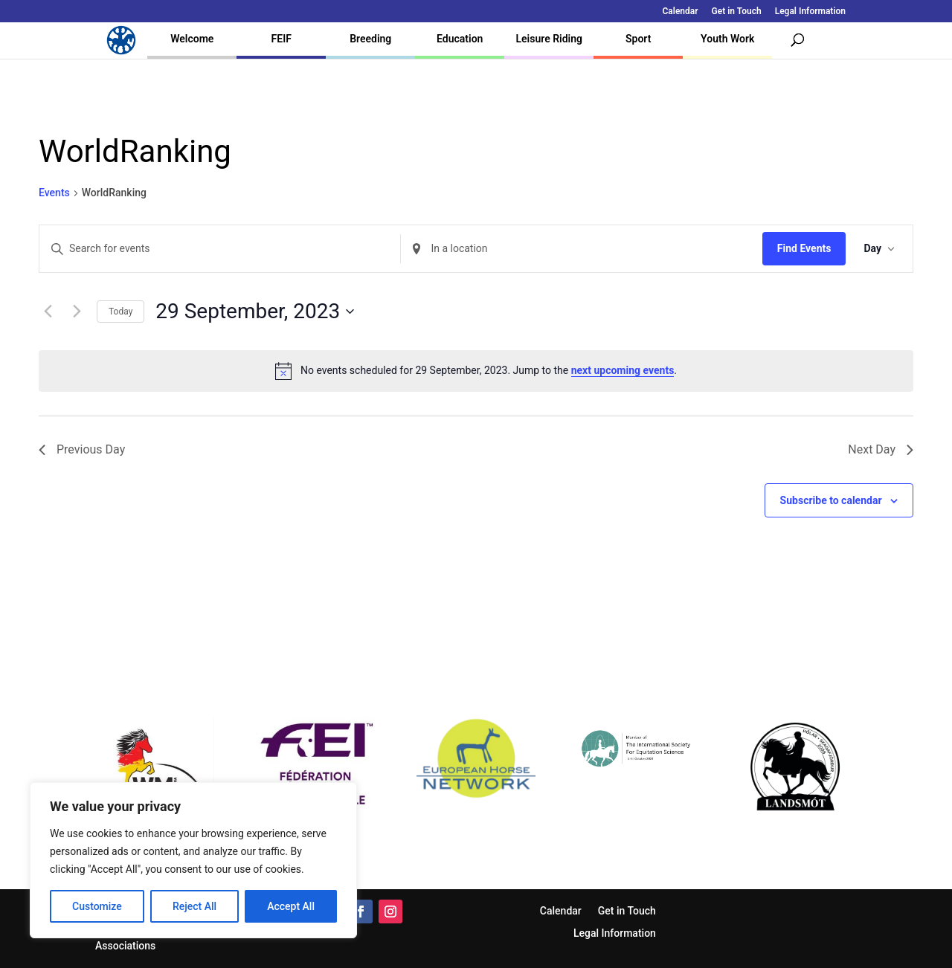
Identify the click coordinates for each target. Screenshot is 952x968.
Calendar (680, 11)
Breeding (370, 39)
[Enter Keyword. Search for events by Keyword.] (219, 248)
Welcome (191, 39)
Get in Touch (737, 11)
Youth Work (727, 39)
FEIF (281, 39)
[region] (193, 860)
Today (120, 311)
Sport (638, 39)
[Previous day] (48, 311)
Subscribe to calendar (831, 500)
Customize (97, 906)
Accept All (291, 906)
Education (460, 39)
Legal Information (810, 11)
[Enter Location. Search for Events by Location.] (581, 248)
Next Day (880, 449)
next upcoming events (623, 370)
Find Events (804, 248)
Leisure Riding (548, 39)
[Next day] (77, 311)
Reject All (194, 906)
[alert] (476, 371)
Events (54, 193)
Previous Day (82, 449)
